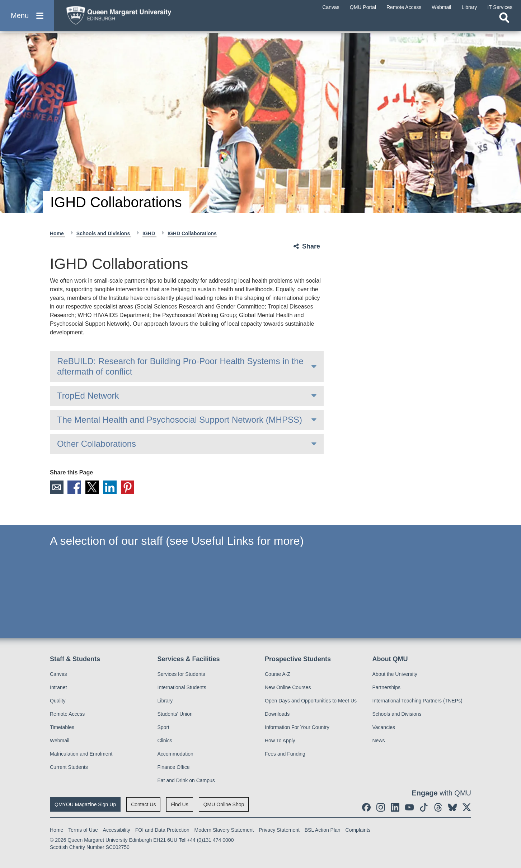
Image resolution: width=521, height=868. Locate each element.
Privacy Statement (279, 830)
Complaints (358, 830)
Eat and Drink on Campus (186, 780)
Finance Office (174, 767)
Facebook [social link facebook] (74, 487)
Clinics (165, 740)
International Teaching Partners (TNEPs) (417, 701)
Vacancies (383, 727)
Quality (58, 701)
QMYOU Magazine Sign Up (85, 804)
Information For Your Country (297, 727)
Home (57, 233)
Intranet (58, 687)
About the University (394, 674)
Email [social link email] (57, 487)
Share (311, 246)
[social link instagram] (380, 807)
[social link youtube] (409, 807)
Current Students (69, 767)
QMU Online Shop (223, 804)
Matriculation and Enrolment (81, 754)
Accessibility (116, 830)
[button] (27, 18)
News (378, 740)
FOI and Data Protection (162, 830)
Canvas (58, 674)
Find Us (179, 804)
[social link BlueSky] (452, 807)
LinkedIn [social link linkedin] (110, 487)
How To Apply (280, 740)
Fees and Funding (285, 754)
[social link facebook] (366, 807)
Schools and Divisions (103, 233)
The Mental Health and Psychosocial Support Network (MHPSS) (179, 419)
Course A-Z (277, 674)
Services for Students (181, 674)
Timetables (62, 727)
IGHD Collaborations (192, 233)
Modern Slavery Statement (224, 830)
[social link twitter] (467, 807)
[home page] (129, 16)
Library (165, 701)
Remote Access (67, 714)
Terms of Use (83, 830)
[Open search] (504, 24)
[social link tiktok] (423, 807)
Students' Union (175, 714)
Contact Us (143, 804)
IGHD (149, 233)
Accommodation (175, 754)
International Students (182, 687)
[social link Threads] (438, 807)
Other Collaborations (96, 444)
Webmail (59, 740)
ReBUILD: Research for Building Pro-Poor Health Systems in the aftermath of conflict (180, 366)
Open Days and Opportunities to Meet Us (311, 701)
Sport (163, 727)
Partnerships (386, 687)
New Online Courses (288, 687)
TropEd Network (88, 395)
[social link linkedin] (395, 807)
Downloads (277, 714)
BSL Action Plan (323, 830)
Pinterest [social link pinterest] (128, 487)
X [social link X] (92, 487)
